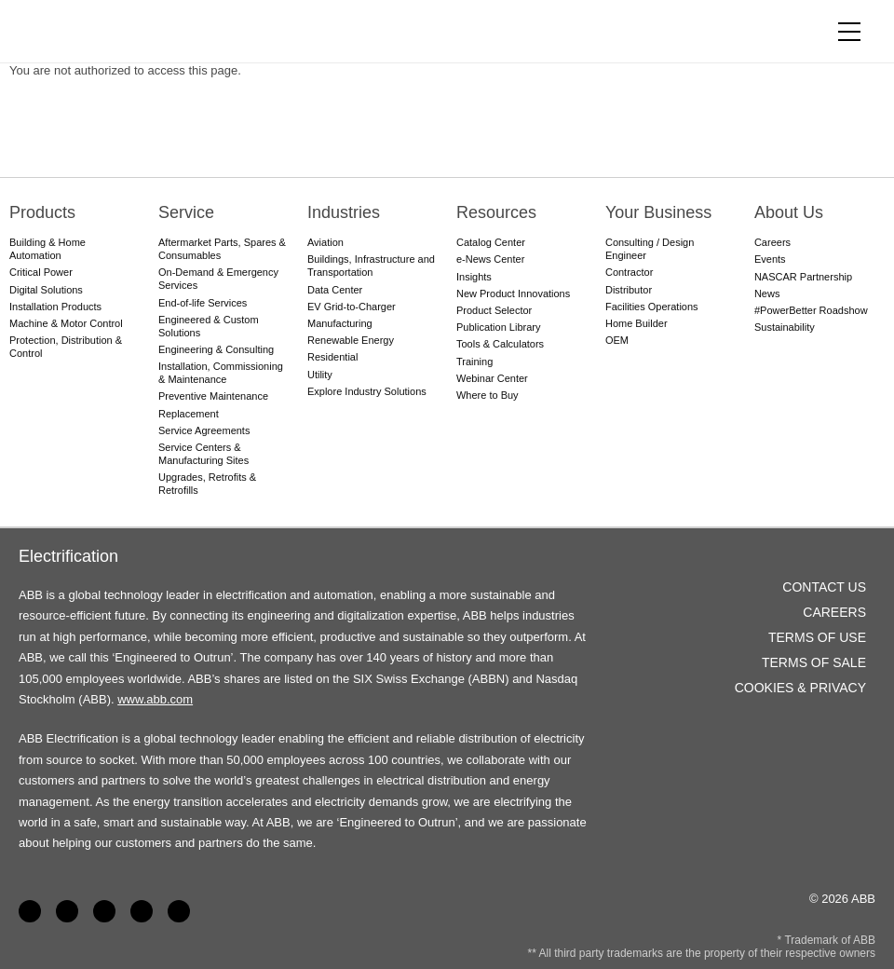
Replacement (188, 413)
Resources (496, 212)
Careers (772, 242)
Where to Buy (487, 395)
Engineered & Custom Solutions (208, 326)
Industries (343, 212)
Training (474, 361)
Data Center (334, 289)
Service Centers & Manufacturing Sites (203, 454)
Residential (332, 356)
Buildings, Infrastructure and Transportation (371, 265)
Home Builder (636, 323)
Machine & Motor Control (66, 323)
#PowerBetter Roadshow (811, 310)
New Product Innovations (513, 293)
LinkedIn (67, 911)
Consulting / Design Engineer (649, 249)
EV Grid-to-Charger (351, 306)
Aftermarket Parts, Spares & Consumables (222, 249)
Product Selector (494, 310)
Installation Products (55, 306)
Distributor (628, 289)
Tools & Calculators (500, 343)
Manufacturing (339, 323)
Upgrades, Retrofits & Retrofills (207, 483)
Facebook (30, 911)
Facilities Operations (651, 306)
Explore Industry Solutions (367, 391)
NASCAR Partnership (803, 276)
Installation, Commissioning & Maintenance (220, 373)
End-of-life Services (202, 302)
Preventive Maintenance (213, 396)
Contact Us (824, 587)
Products (42, 212)
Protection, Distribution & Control (65, 346)
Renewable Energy (350, 340)
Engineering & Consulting (216, 349)
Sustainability (784, 327)
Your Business (658, 212)
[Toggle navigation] (849, 31)
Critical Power (41, 272)
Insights (474, 276)
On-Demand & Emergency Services (218, 278)
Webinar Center (492, 378)
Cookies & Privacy (800, 687)
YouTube (104, 911)
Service (186, 212)
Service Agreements (204, 430)
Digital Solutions (46, 289)
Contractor (629, 272)
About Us (788, 212)
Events (770, 259)
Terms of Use (817, 637)
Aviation (325, 242)
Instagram (179, 911)
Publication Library (498, 327)
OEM (617, 340)
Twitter (141, 911)
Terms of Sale (814, 662)
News (767, 293)
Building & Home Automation (47, 249)
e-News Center (490, 259)
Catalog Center (490, 242)
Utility (319, 374)
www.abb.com (155, 699)
